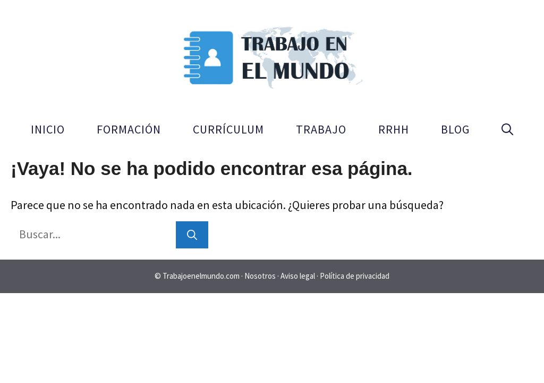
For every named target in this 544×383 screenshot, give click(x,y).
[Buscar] (192, 234)
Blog (455, 129)
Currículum (228, 129)
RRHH (393, 129)
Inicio (48, 129)
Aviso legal (298, 276)
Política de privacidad (354, 276)
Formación (129, 129)
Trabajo (321, 129)
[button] (507, 129)
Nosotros (260, 276)
